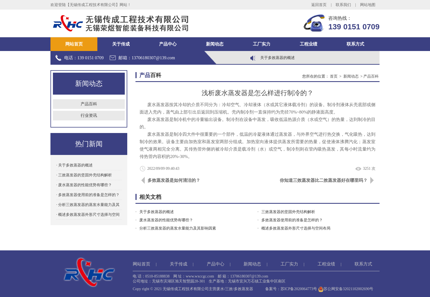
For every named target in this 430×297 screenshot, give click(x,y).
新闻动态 (215, 44)
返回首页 (319, 5)
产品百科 (89, 104)
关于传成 (121, 44)
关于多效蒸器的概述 (277, 58)
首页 (334, 76)
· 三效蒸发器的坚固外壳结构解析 (84, 175)
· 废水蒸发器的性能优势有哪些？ (84, 185)
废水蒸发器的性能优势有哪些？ (166, 220)
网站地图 (367, 5)
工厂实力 (261, 44)
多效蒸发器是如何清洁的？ (174, 180)
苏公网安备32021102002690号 (345, 289)
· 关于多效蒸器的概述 (74, 165)
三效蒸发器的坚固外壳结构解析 (288, 212)
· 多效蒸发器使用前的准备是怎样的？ (88, 195)
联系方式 (355, 44)
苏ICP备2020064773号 (299, 289)
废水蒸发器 (158, 119)
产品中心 (168, 44)
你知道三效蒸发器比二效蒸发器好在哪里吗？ (323, 180)
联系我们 (343, 5)
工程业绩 (308, 44)
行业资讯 (89, 115)
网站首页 (74, 44)
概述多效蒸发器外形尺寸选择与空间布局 (295, 228)
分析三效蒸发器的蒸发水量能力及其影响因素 (177, 228)
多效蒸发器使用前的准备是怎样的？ (292, 220)
